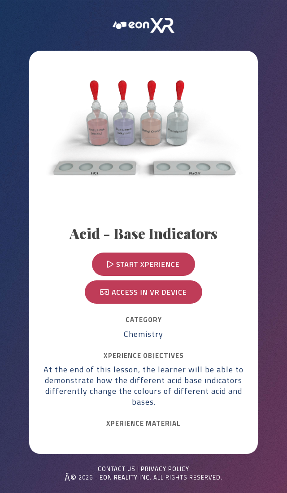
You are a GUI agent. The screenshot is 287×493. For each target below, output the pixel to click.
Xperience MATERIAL (143, 423)
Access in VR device (143, 292)
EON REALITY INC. (126, 477)
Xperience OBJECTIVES (144, 356)
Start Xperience (143, 264)
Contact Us (116, 469)
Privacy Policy (165, 469)
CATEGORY (144, 320)
